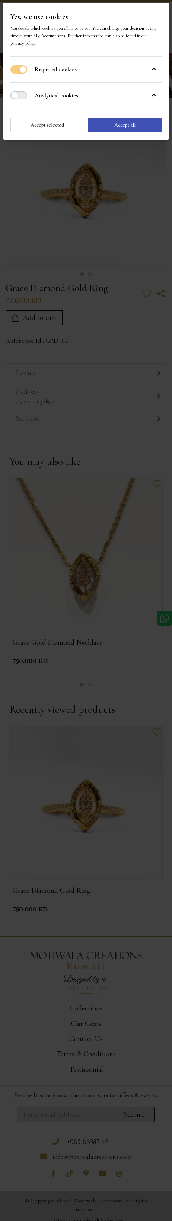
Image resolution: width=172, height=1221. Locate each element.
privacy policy (22, 43)
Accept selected (47, 125)
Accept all (125, 125)
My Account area (49, 36)
